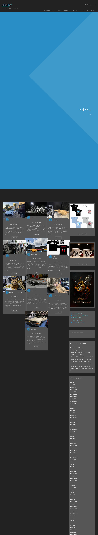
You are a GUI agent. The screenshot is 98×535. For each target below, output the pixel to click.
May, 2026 (72, 382)
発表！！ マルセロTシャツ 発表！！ (59, 256)
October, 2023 (73, 455)
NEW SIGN (34, 216)
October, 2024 (73, 426)
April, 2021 (72, 525)
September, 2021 (73, 513)
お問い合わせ (91, 9)
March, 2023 (73, 471)
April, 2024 (72, 441)
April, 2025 (72, 412)
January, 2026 (73, 391)
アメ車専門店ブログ (79, 322)
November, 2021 (73, 508)
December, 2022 (73, 478)
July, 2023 (72, 462)
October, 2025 (73, 398)
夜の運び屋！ (34, 327)
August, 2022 (73, 487)
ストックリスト (75, 9)
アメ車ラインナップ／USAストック (80, 315)
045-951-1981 (88, 2)
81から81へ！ (73, 354)
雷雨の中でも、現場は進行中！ (77, 352)
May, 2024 (72, 438)
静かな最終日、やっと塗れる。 (77, 364)
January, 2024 (73, 448)
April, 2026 (72, 384)
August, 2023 (73, 459)
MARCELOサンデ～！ (36, 253)
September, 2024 (73, 429)
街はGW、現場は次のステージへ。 (78, 356)
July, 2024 (72, 434)
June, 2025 (72, 408)
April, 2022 (72, 497)
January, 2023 (73, 476)
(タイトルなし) (73, 347)
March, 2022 (73, 499)
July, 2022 (72, 490)
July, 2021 (72, 518)
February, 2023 (73, 473)
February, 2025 (73, 417)
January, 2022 (73, 504)
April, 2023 (72, 469)
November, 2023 (73, 452)
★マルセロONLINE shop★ (48, 9)
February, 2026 (73, 389)
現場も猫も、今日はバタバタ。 (77, 359)
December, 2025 (73, 394)
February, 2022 (73, 501)
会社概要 (84, 9)
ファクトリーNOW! (57, 217)
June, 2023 (72, 464)
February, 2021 (73, 529)
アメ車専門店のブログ (14, 221)
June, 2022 (72, 492)
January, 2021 (73, 532)
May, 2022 (72, 494)
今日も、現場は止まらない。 (77, 361)
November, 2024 (73, 424)
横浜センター (78, 320)
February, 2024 (73, 445)
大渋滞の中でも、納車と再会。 (77, 366)
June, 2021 (72, 520)
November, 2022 (73, 480)
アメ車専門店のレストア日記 (63, 9)
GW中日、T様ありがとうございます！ (79, 368)
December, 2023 (73, 450)
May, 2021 (72, 522)
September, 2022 (73, 485)
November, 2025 (73, 396)
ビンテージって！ (57, 294)
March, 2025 (73, 415)
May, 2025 (72, 410)
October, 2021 (73, 511)
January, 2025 (73, 419)
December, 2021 (73, 506)
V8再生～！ (33, 289)
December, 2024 (73, 422)
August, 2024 (73, 431)
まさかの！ (11, 217)
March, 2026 (73, 387)
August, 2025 (73, 403)
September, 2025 (73, 401)
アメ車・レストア (77, 313)
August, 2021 (73, 515)
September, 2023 (73, 457)
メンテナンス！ (12, 255)
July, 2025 (72, 405)
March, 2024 (73, 443)
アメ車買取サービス (77, 317)
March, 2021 (73, 527)
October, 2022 (73, 483)
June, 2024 (72, 436)
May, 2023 (72, 466)
